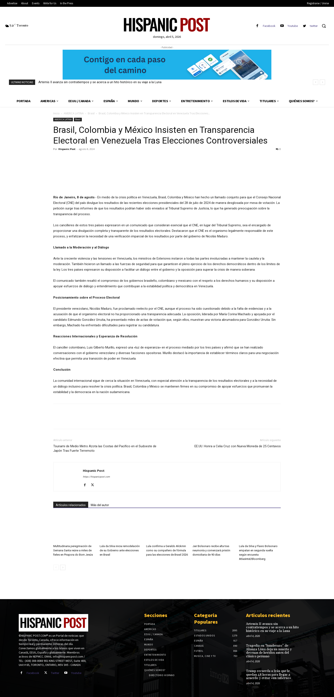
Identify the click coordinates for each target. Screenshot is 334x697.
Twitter (55, 673)
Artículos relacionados (71, 505)
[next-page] (62, 567)
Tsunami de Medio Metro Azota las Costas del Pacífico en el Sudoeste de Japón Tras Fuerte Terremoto (104, 448)
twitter (314, 26)
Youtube (293, 26)
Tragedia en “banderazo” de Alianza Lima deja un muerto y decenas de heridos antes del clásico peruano (269, 651)
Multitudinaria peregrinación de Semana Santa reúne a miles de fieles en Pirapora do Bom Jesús (73, 550)
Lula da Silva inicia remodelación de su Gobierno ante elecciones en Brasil (120, 550)
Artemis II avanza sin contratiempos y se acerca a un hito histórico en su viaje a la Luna (99, 82)
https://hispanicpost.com (96, 476)
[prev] (315, 82)
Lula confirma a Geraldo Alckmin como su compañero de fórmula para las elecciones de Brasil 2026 (167, 550)
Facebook (269, 26)
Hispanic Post (66, 149)
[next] (322, 82)
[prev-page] (56, 567)
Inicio (56, 113)
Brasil (91, 113)
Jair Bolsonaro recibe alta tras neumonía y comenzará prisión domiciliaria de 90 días (211, 550)
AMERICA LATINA (74, 113)
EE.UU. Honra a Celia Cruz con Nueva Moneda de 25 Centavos (237, 446)
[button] (324, 26)
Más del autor (100, 505)
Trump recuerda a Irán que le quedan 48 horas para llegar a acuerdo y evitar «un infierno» (268, 674)
